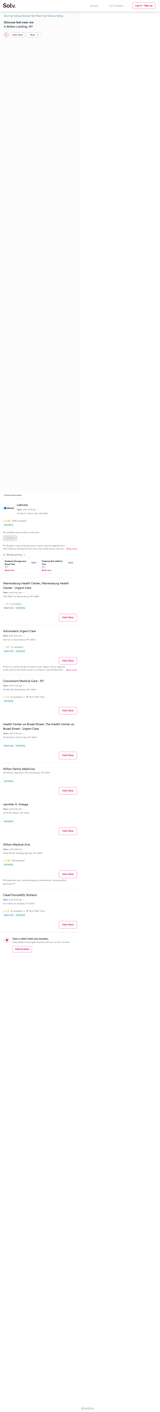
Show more (71, 548)
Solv (6, 15)
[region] (120, 711)
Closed (10, 537)
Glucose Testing (55, 15)
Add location (22, 949)
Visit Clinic (68, 617)
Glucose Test (28, 15)
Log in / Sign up (144, 5)
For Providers (116, 5)
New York (41, 15)
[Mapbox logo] (87, 1408)
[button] (83, 41)
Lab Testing (15, 15)
